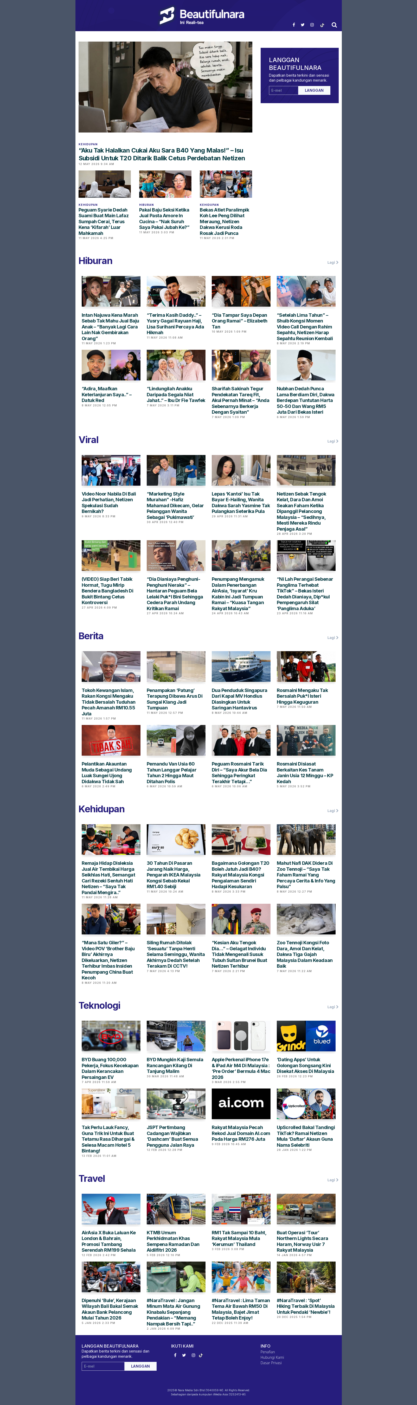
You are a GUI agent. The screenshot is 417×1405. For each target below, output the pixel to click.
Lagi (333, 262)
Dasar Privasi (271, 1362)
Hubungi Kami (272, 1357)
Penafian (268, 1351)
